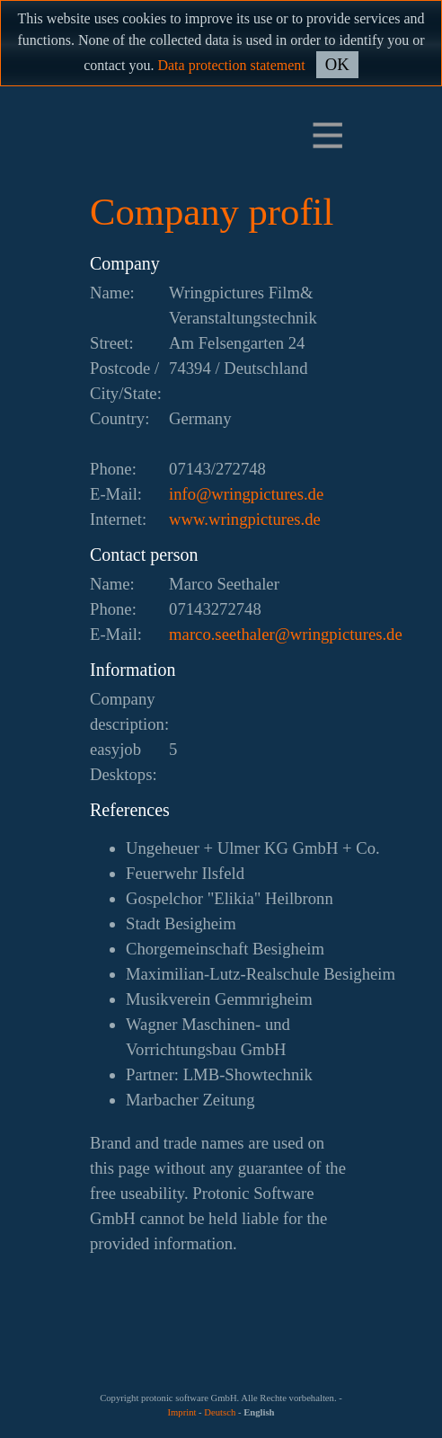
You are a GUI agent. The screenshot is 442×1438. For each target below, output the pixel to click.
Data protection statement (231, 65)
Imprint (181, 1412)
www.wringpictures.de (245, 519)
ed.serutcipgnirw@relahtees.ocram (285, 634)
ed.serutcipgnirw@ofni (246, 493)
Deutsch (219, 1412)
